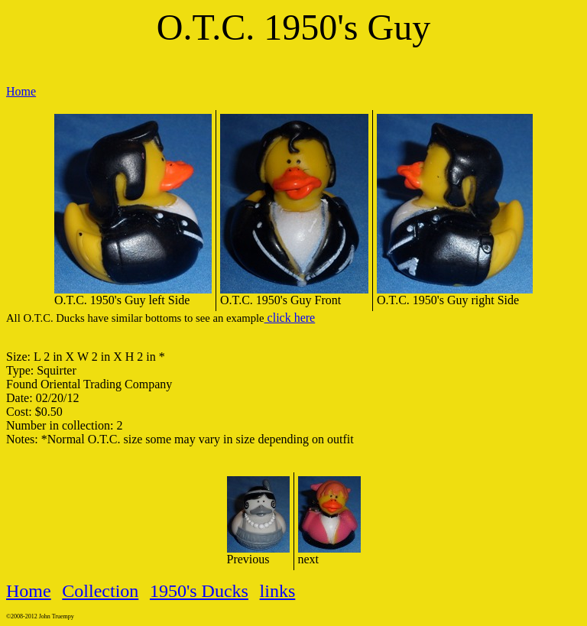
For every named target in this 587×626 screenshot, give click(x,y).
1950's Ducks (199, 591)
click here (290, 317)
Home (21, 91)
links (278, 591)
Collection (100, 591)
